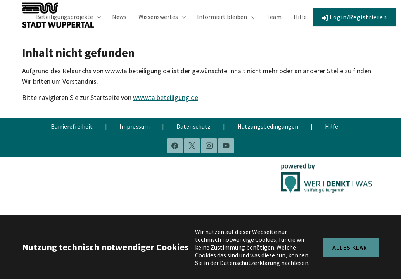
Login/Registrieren (354, 21)
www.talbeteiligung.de (165, 106)
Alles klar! (350, 247)
